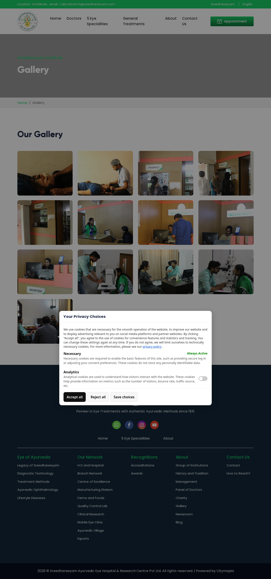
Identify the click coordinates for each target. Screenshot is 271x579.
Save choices (124, 397)
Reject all (98, 397)
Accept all (75, 397)
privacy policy (152, 347)
